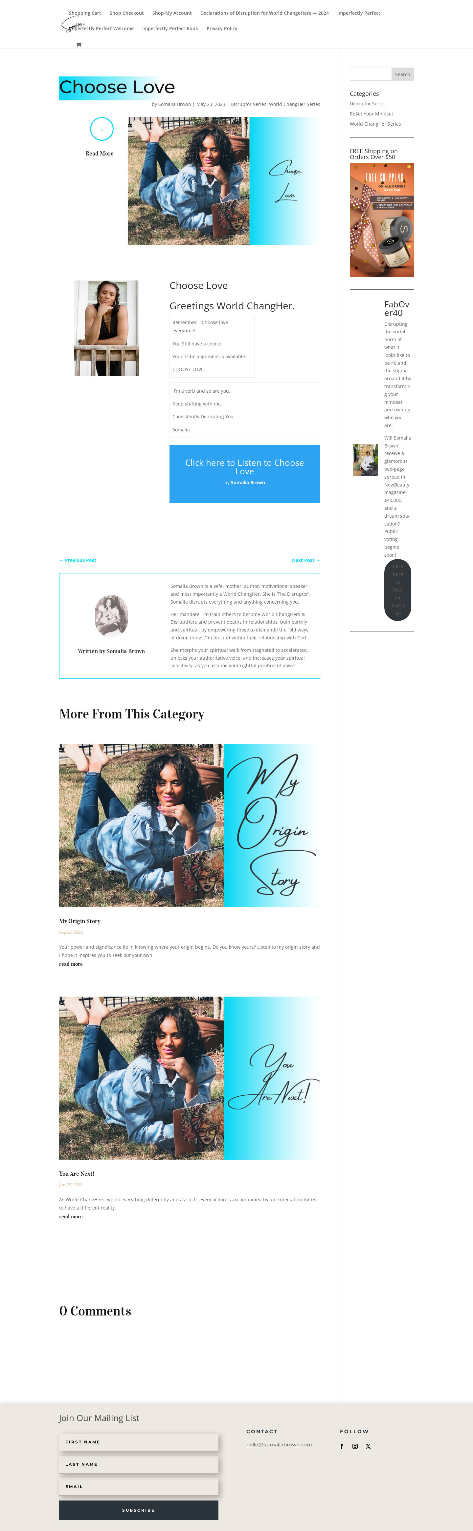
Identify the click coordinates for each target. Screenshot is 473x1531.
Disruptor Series (248, 104)
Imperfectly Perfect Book (170, 28)
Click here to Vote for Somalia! (398, 589)
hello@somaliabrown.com (279, 1444)
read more (71, 964)
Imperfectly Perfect (358, 13)
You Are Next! (76, 1173)
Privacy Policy (222, 28)
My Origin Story (79, 921)
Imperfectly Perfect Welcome (101, 28)
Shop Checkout (127, 13)
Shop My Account (172, 13)
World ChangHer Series (294, 104)
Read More (100, 153)
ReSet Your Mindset (371, 114)
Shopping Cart (85, 13)
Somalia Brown (174, 104)
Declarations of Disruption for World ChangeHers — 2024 (264, 13)
